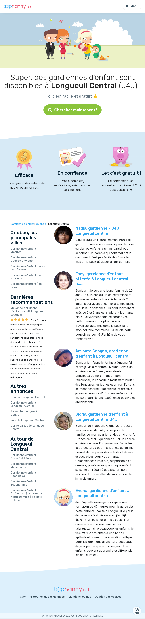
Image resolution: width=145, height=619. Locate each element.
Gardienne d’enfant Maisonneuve (23, 465)
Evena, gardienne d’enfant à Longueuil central (102, 493)
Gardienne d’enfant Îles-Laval (26, 285)
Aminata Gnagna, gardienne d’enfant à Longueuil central (102, 354)
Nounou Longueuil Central (27, 397)
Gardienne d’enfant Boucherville (23, 483)
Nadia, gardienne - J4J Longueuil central (97, 231)
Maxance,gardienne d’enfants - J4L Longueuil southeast (27, 311)
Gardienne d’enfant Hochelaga (23, 474)
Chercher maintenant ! (72, 110)
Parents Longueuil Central (27, 420)
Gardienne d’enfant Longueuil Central (23, 404)
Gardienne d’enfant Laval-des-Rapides (27, 267)
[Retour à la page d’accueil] (18, 6)
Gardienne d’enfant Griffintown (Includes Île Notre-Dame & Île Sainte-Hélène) (27, 495)
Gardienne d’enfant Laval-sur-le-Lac (27, 276)
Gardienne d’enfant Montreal (23, 250)
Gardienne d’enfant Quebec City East (23, 259)
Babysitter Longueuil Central (24, 413)
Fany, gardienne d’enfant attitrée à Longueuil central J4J (101, 279)
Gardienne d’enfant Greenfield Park (23, 456)
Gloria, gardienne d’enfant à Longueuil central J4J (101, 417)
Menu (132, 6)
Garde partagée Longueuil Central (27, 427)
